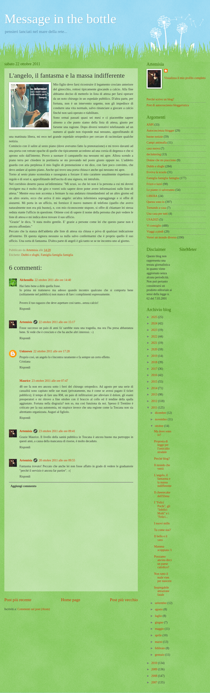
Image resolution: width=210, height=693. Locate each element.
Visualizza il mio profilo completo (184, 78)
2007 (154, 682)
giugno (159, 622)
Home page (70, 599)
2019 (154, 356)
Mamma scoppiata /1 (163, 548)
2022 (154, 336)
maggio (160, 628)
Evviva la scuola (156, 172)
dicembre (161, 412)
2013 (154, 394)
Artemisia (25, 322)
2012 (154, 401)
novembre (161, 419)
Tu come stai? (162, 530)
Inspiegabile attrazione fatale (161, 591)
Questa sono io (155, 202)
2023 (154, 330)
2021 (154, 342)
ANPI (150, 124)
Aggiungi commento (23, 486)
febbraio (160, 648)
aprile (159, 635)
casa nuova (153, 148)
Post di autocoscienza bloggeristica (168, 105)
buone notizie (155, 136)
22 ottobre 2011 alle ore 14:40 (53, 280)
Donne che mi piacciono (161, 160)
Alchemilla (26, 280)
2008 (154, 676)
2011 (154, 407)
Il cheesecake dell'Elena (162, 494)
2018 (154, 362)
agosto (159, 609)
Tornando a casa (156, 207)
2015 (154, 381)
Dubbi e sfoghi (30, 255)
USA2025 (153, 219)
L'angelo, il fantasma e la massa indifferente (162, 481)
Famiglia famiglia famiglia (57, 255)
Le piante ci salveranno (161, 190)
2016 (154, 375)
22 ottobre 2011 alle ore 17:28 (51, 351)
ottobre (159, 426)
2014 (154, 388)
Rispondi (24, 308)
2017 (154, 368)
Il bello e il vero (160, 538)
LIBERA (152, 196)
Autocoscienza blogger (160, 130)
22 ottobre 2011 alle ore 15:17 (57, 322)
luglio (159, 616)
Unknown (25, 351)
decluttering (154, 154)
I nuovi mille (162, 523)
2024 (154, 323)
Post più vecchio (124, 599)
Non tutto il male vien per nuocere (163, 577)
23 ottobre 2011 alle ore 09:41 (57, 431)
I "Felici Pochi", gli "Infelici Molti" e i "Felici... (162, 509)
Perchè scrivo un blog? (160, 99)
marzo (159, 641)
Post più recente (17, 599)
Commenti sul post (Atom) (34, 609)
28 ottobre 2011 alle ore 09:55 (57, 460)
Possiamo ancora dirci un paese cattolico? (163, 562)
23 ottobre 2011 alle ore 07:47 (50, 380)
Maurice (24, 380)
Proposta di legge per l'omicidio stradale (161, 447)
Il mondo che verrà (162, 467)
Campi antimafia (157, 142)
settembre (161, 603)
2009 (154, 669)
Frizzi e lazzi (154, 184)
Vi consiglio (154, 225)
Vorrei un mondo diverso (162, 237)
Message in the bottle (60, 19)
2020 (154, 349)
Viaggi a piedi (155, 231)
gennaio (160, 654)
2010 (154, 663)
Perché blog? (162, 458)
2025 (154, 317)
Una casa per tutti (157, 213)
